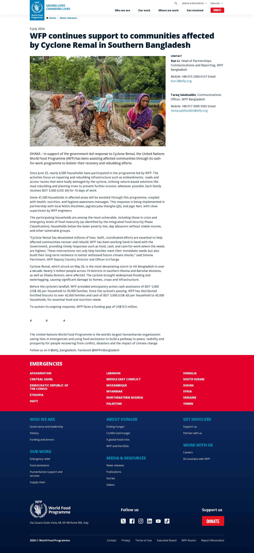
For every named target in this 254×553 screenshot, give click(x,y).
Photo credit (162, 143)
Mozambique (116, 385)
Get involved (195, 10)
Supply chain (37, 482)
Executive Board (166, 540)
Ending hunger (115, 426)
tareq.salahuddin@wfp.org (189, 110)
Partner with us (192, 433)
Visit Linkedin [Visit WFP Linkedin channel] (149, 521)
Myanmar (114, 391)
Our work (144, 10)
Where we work (168, 10)
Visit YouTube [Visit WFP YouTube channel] (158, 521)
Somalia (190, 373)
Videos (110, 485)
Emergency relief (40, 459)
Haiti (34, 401)
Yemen (188, 404)
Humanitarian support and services (46, 473)
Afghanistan (40, 373)
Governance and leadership (46, 426)
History (34, 433)
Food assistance (39, 465)
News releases (68, 18)
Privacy (125, 540)
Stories (110, 478)
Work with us (198, 445)
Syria (187, 391)
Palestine (114, 404)
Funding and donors (42, 439)
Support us (190, 426)
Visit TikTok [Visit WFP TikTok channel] (167, 521)
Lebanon (113, 373)
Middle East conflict (123, 379)
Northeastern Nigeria (124, 397)
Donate (217, 10)
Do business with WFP (196, 459)
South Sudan (193, 379)
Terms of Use (143, 540)
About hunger (121, 419)
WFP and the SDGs (117, 446)
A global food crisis (117, 439)
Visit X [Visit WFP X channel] (123, 521)
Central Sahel (41, 379)
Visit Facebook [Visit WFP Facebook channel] (132, 521)
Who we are (122, 10)
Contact (111, 540)
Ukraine (189, 397)
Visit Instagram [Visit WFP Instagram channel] (140, 521)
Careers (188, 452)
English (215, 3)
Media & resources (193, 3)
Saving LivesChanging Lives (58, 7)
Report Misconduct (212, 540)
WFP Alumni (189, 540)
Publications (113, 472)
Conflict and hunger (118, 433)
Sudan (188, 385)
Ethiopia (36, 395)
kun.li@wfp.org (181, 81)
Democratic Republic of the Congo (49, 387)
